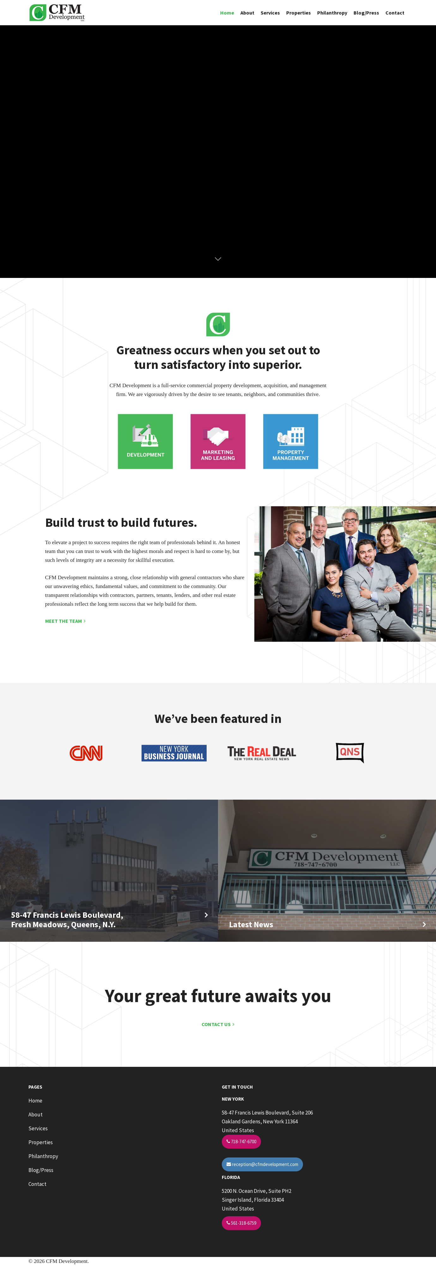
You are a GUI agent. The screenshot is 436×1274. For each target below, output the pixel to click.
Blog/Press (366, 12)
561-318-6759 (241, 1223)
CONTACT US (218, 1024)
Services (270, 12)
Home (227, 12)
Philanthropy (332, 12)
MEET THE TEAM (65, 621)
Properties (298, 12)
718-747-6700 (241, 1142)
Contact (394, 12)
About (247, 12)
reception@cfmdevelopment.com (262, 1164)
